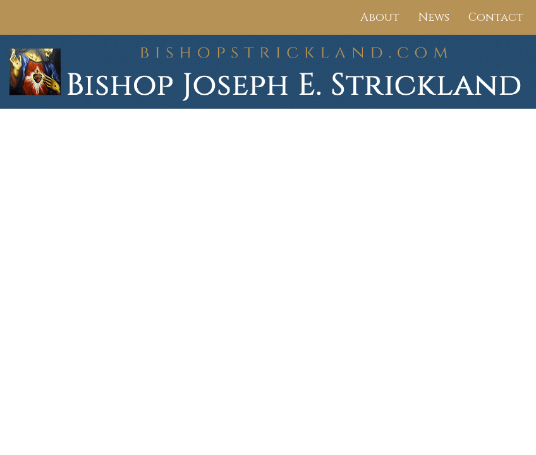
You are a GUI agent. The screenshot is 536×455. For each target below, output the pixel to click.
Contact (495, 17)
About (379, 17)
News (433, 17)
